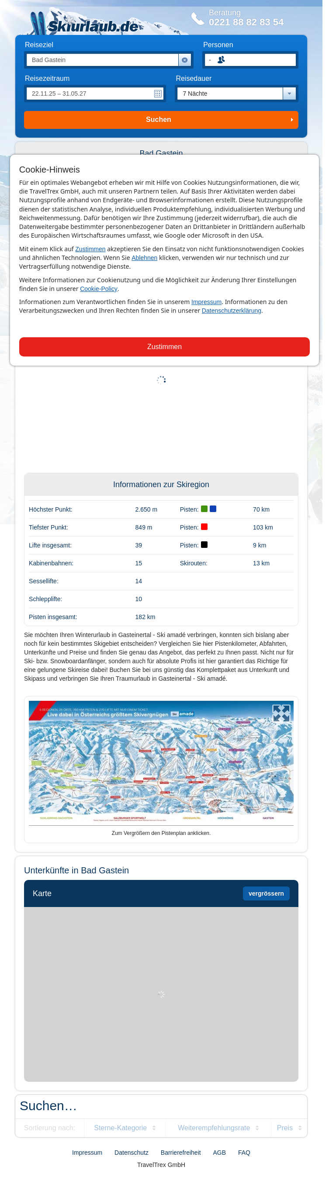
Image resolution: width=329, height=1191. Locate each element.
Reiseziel (39, 45)
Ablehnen (144, 257)
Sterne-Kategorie (120, 1128)
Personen (218, 45)
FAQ (244, 1152)
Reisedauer (193, 78)
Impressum (206, 301)
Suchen (158, 119)
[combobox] (236, 93)
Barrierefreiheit (181, 1152)
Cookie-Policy (99, 288)
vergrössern (266, 893)
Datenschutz (131, 1152)
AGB (219, 1152)
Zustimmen (90, 249)
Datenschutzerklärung (231, 310)
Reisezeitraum (47, 78)
